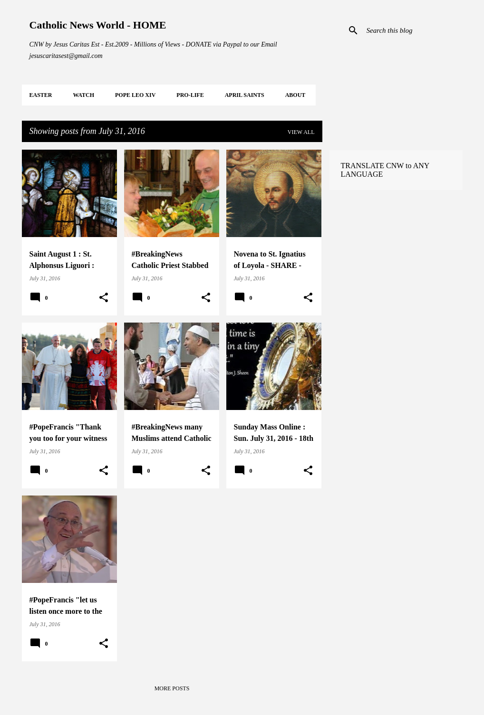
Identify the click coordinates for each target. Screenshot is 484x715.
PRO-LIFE (189, 95)
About (295, 95)
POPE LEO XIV (135, 95)
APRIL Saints (244, 95)
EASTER (40, 95)
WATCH (83, 95)
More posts (172, 688)
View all (301, 132)
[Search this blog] (413, 30)
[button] (103, 298)
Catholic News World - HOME (97, 25)
